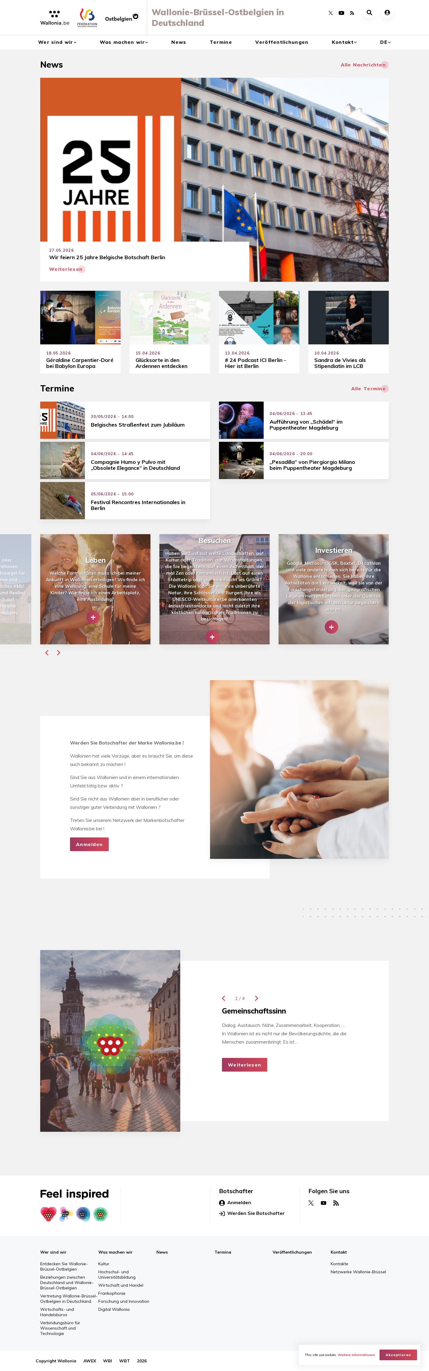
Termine (221, 42)
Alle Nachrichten (363, 65)
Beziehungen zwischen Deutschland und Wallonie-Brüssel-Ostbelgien (67, 1282)
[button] (46, 652)
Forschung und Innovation (123, 1301)
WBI (107, 1361)
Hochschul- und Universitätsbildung (117, 1274)
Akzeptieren (398, 1355)
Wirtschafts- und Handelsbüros (57, 1312)
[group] (95, 589)
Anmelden (89, 844)
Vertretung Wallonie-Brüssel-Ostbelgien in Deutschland (68, 1298)
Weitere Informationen (356, 1355)
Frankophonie (111, 1293)
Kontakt (343, 42)
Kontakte (339, 1263)
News (178, 42)
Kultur (103, 1263)
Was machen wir (122, 42)
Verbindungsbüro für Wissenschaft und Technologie (60, 1328)
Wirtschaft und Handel (120, 1285)
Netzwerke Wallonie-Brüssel (358, 1271)
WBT (124, 1361)
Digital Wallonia (114, 1309)
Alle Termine (368, 388)
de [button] (384, 42)
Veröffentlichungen (281, 42)
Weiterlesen (244, 1065)
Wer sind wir (55, 42)
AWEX (89, 1361)
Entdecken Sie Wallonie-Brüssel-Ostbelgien (64, 1266)
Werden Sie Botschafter (252, 1213)
